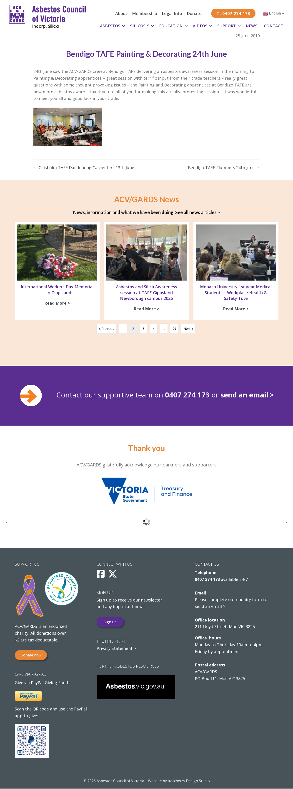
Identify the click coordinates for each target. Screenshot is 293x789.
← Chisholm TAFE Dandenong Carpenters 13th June (83, 167)
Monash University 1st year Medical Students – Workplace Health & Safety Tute (236, 292)
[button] (123, 25)
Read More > (58, 303)
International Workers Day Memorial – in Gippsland (57, 289)
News (251, 25)
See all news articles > (197, 212)
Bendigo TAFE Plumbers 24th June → (224, 167)
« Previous (106, 329)
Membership (144, 13)
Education (171, 25)
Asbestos (110, 25)
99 (174, 329)
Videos (200, 25)
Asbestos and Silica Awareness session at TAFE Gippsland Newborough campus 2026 (146, 292)
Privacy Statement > (116, 648)
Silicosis (139, 25)
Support (226, 25)
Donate (194, 13)
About (121, 13)
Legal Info (172, 13)
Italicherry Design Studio (189, 781)
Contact (273, 25)
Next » (188, 329)
